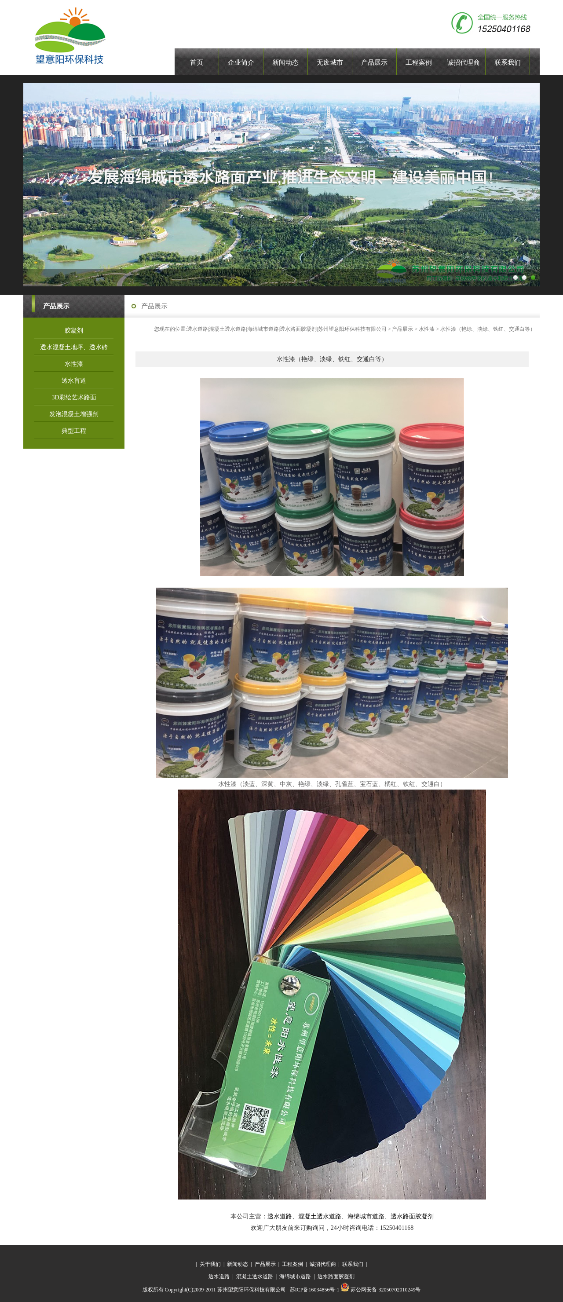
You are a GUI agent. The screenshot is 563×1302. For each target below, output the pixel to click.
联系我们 (352, 1264)
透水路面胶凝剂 (412, 1216)
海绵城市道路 (365, 1216)
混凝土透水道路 (319, 1216)
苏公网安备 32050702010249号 (380, 1290)
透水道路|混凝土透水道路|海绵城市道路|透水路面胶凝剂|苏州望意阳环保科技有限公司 (287, 329)
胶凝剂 (74, 330)
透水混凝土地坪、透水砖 (74, 347)
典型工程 (74, 431)
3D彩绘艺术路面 (73, 397)
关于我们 (210, 1264)
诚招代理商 (323, 1264)
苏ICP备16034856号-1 (315, 1290)
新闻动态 (237, 1264)
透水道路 (279, 1216)
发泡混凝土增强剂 (74, 414)
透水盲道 (74, 380)
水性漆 (74, 364)
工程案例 (292, 1264)
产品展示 (402, 329)
